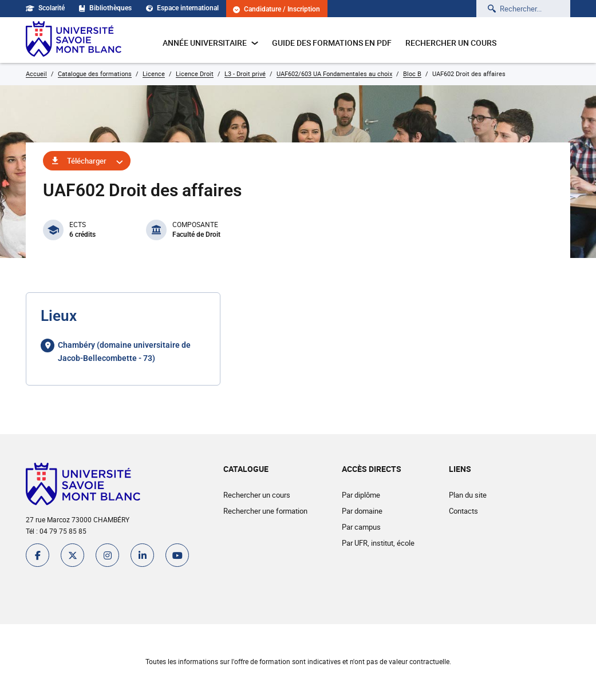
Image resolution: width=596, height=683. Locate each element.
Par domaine (362, 511)
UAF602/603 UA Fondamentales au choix (334, 73)
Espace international (182, 8)
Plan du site (468, 495)
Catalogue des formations (95, 73)
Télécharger (86, 161)
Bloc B (412, 73)
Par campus (361, 527)
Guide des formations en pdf (332, 42)
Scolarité (45, 8)
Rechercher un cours (450, 42)
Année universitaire (210, 42)
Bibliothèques (105, 8)
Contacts (463, 511)
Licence (154, 73)
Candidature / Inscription (276, 9)
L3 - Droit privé (245, 73)
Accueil (36, 73)
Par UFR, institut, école (378, 543)
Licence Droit (195, 73)
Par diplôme (361, 495)
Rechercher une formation (265, 511)
